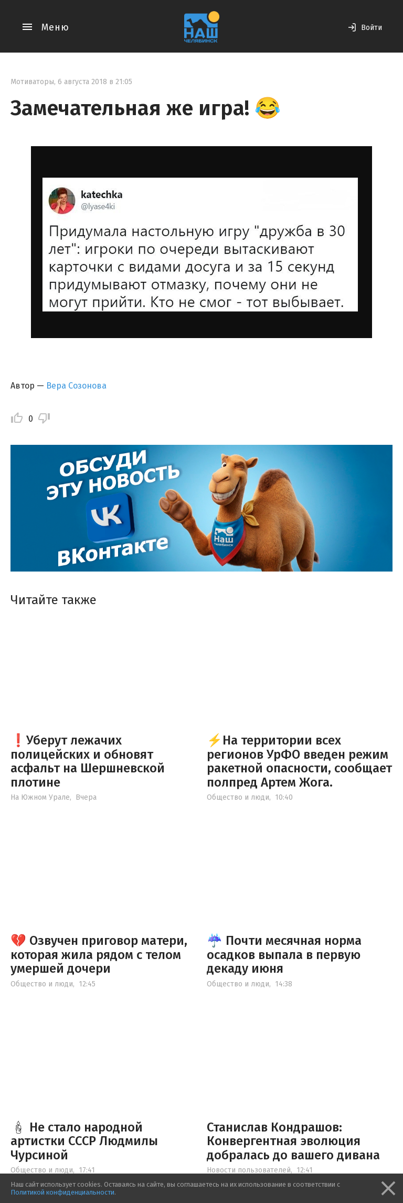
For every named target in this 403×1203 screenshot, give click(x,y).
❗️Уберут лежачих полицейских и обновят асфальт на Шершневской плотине (87, 761)
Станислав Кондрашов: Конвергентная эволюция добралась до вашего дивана (293, 1141)
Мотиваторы (32, 81)
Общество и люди (238, 797)
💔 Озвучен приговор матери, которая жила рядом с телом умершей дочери (98, 954)
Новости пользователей (249, 1170)
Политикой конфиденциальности (62, 1192)
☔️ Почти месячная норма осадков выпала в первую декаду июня (284, 954)
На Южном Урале (40, 797)
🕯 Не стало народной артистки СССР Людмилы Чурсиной (84, 1141)
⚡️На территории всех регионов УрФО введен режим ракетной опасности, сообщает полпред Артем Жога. (299, 761)
